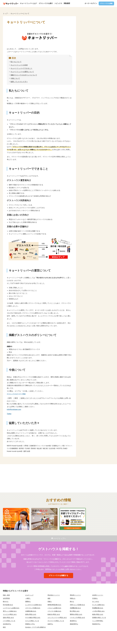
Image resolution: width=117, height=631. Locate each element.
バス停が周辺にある (98, 611)
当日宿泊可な (7, 624)
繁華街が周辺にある (76, 614)
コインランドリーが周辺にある (57, 617)
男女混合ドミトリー (54, 595)
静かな (72, 601)
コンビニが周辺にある (10, 614)
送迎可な (50, 624)
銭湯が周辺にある (97, 614)
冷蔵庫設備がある (30, 611)
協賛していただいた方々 (19, 82)
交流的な (95, 598)
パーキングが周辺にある (77, 617)
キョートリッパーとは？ (28, 3)
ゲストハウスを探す (46, 3)
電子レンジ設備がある (10, 611)
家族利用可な (74, 624)
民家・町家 (6, 595)
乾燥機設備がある (97, 608)
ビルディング (29, 595)
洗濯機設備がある (75, 608)
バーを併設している (9, 621)
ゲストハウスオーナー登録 (16, 394)
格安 (4, 627)
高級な (50, 601)
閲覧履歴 (67, 3)
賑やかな (5, 601)
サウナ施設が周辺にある (32, 617)
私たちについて (16, 62)
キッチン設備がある (98, 604)
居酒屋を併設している (99, 617)
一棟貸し (28, 598)
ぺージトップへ (58, 538)
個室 (49, 598)
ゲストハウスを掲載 (106, 3)
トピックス (58, 3)
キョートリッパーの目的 (19, 65)
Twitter (9, 414)
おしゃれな (95, 601)
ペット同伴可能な (97, 621)
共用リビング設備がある (77, 604)
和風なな (72, 598)
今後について (15, 78)
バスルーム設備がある (54, 608)
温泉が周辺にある (8, 617)
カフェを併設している (32, 621)
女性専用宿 (6, 598)
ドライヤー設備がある (54, 611)
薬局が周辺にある (30, 614)
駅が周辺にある (74, 611)
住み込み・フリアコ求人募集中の (35, 627)
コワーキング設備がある (32, 608)
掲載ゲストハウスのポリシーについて (24, 75)
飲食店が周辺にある (54, 614)
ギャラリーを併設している (56, 621)
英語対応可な (96, 624)
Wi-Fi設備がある (8, 604)
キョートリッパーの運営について (22, 72)
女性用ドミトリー (97, 595)
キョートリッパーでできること (21, 68)
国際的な (28, 601)
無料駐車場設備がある (54, 604)
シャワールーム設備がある (11, 608)
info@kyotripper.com (14, 409)
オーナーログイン (91, 3)
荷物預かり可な (30, 624)
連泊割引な (73, 621)
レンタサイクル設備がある (33, 604)
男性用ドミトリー (75, 595)
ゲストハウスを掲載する (58, 575)
